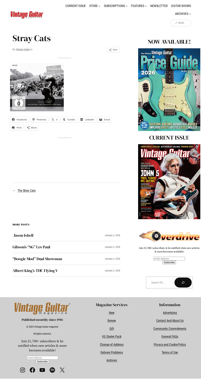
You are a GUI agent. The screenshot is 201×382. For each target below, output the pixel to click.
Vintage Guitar (23, 49)
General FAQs (169, 336)
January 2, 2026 (112, 235)
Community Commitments (169, 328)
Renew (111, 320)
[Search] (183, 283)
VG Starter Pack (111, 336)
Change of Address (111, 344)
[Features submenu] (146, 6)
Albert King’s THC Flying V (35, 270)
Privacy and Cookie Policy (170, 344)
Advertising (170, 313)
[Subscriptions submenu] (127, 6)
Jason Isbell (23, 235)
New (111, 313)
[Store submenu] (99, 6)
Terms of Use (170, 352)
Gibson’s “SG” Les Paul (31, 247)
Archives (111, 360)
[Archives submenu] (190, 14)
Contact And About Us (170, 320)
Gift (111, 328)
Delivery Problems (111, 352)
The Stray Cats (27, 190)
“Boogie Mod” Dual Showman (37, 259)
